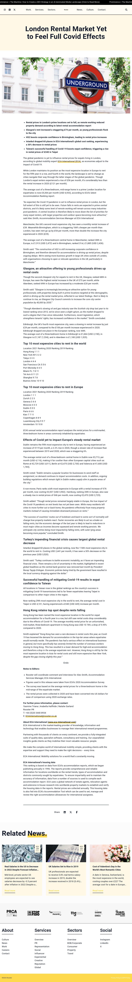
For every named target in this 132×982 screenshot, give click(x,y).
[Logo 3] (55, 913)
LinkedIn (104, 943)
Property (71, 950)
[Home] (66, 9)
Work (4, 946)
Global (38, 967)
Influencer (39, 953)
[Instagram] (4, 10)
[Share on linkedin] (65, 812)
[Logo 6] (120, 913)
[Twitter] (14, 10)
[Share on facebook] (77, 812)
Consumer (72, 946)
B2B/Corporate (74, 943)
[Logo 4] (77, 913)
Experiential (40, 957)
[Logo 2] (33, 913)
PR (36, 943)
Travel (70, 953)
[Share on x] (71, 812)
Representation (42, 946)
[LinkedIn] (9, 10)
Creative (39, 960)
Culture (5, 939)
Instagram (105, 939)
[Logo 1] (12, 913)
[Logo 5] (99, 913)
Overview (39, 939)
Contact (6, 953)
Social (38, 950)
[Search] (126, 10)
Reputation (40, 964)
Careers (5, 950)
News (4, 943)
